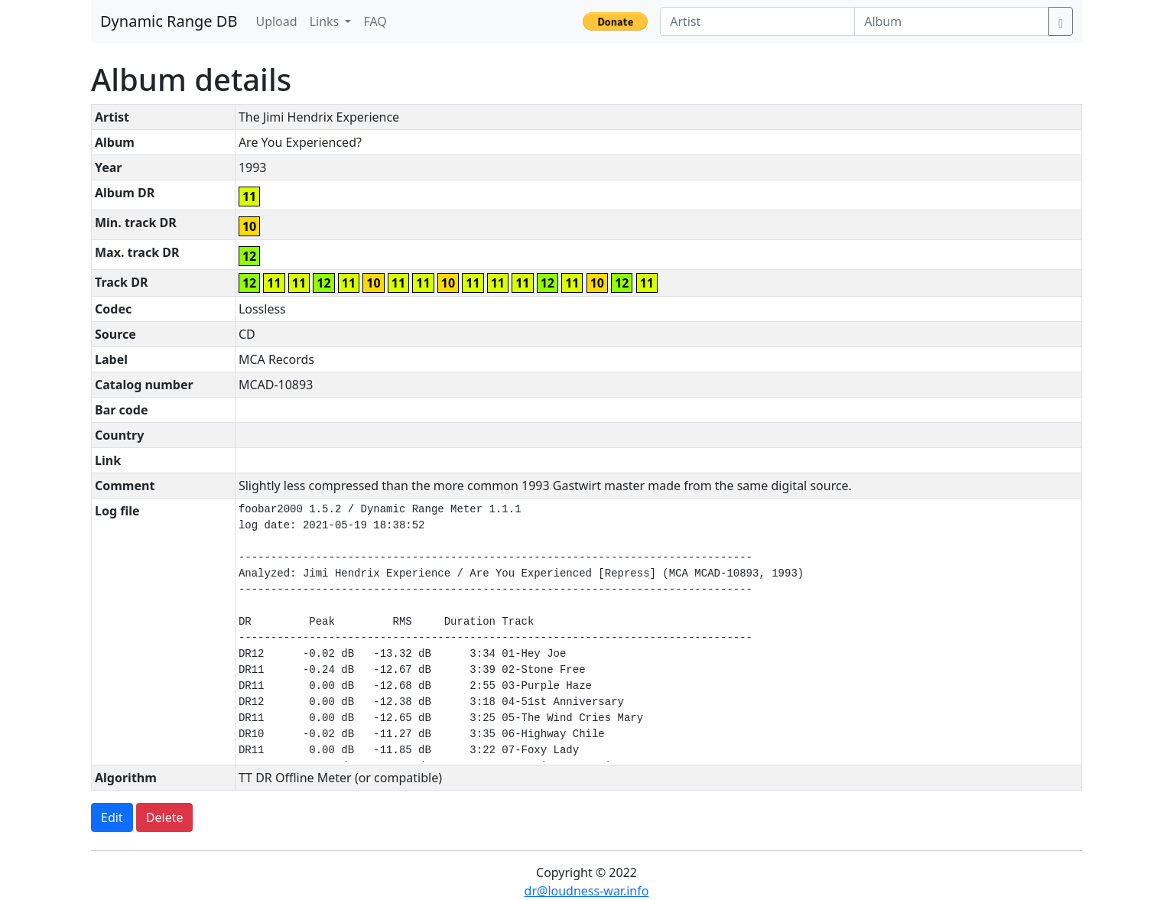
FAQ (374, 21)
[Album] (951, 21)
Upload (276, 21)
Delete (165, 817)
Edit (112, 817)
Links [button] (326, 21)
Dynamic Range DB (168, 21)
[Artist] (757, 21)
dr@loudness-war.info (587, 890)
